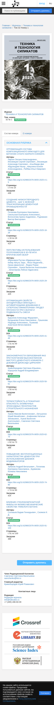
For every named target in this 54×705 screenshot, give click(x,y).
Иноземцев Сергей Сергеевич (22, 162)
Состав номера (11, 133)
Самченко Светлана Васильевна (19, 576)
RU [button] (50, 3)
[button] (3, 3)
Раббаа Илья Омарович (35, 169)
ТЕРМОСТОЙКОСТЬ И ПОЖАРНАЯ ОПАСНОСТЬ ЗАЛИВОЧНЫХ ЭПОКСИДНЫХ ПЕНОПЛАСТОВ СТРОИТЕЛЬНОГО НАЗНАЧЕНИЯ (23, 404)
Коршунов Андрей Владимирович (23, 370)
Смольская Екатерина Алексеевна (24, 214)
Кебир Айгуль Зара (17, 262)
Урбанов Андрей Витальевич (21, 466)
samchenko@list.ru (12, 578)
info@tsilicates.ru (11, 600)
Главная (6, 25)
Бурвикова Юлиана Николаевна (24, 470)
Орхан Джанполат (16, 265)
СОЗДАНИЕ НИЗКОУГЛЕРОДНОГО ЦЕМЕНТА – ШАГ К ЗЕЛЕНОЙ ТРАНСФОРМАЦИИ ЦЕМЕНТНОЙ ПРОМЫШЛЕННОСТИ (22, 203)
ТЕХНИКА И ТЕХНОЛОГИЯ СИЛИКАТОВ (25, 114)
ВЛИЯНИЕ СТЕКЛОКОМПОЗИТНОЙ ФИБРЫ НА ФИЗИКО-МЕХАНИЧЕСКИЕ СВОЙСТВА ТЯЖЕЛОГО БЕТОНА (24, 504)
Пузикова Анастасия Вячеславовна (23, 323)
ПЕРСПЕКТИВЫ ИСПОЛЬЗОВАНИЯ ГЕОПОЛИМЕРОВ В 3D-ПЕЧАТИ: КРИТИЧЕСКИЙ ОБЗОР (23, 252)
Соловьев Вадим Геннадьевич (22, 512)
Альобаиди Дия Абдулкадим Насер (26, 165)
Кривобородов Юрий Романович (19, 584)
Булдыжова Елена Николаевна (22, 320)
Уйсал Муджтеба (35, 262)
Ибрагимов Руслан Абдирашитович (24, 260)
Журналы (16, 25)
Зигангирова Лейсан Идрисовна (23, 270)
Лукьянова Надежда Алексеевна (28, 321)
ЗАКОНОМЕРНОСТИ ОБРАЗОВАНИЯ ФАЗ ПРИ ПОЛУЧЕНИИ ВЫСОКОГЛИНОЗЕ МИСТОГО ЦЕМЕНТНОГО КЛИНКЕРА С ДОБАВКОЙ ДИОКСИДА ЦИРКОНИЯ (26, 359)
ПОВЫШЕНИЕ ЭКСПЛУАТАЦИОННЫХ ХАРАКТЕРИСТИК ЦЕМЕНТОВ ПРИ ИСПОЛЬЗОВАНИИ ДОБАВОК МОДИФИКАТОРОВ (24, 457)
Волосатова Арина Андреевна (22, 217)
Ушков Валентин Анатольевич (33, 267)
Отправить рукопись (40, 11)
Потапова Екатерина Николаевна (23, 212)
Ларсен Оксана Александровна (22, 159)
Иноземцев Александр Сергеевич (27, 163)
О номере (27, 133)
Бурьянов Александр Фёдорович (23, 318)
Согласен (45, 693)
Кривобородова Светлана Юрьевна (24, 368)
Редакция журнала (12, 597)
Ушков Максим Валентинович (22, 414)
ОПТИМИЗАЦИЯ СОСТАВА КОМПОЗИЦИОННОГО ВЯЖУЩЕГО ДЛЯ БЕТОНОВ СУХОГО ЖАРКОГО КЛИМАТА (25, 151)
